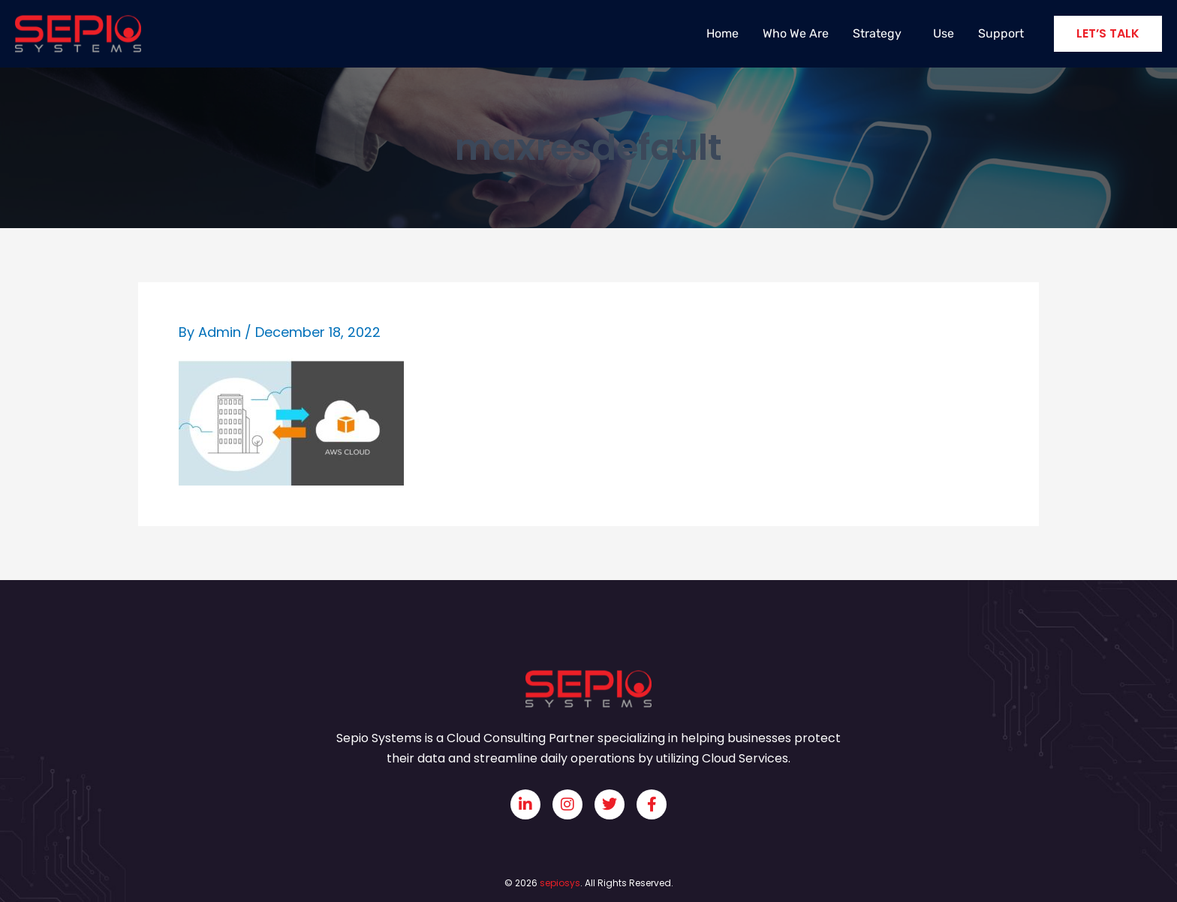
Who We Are (796, 33)
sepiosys (560, 882)
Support (1001, 33)
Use (943, 33)
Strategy (881, 33)
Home (722, 33)
